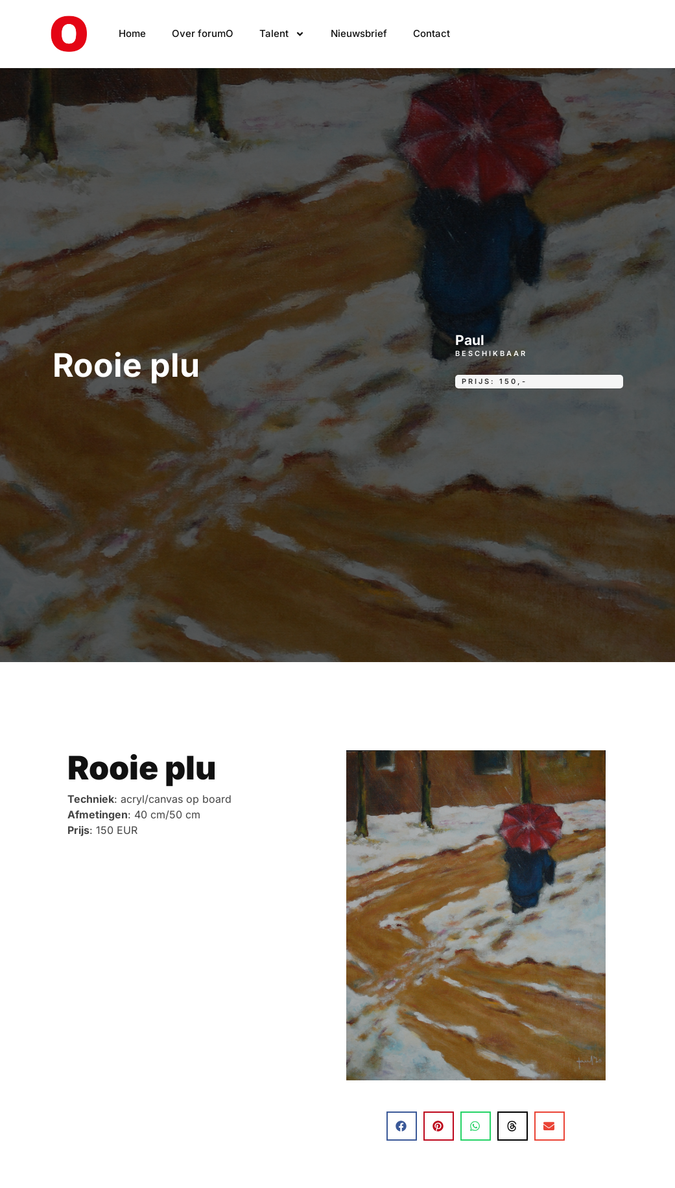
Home (132, 33)
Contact (431, 33)
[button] (401, 1126)
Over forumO (202, 33)
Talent (282, 34)
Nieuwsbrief (359, 33)
